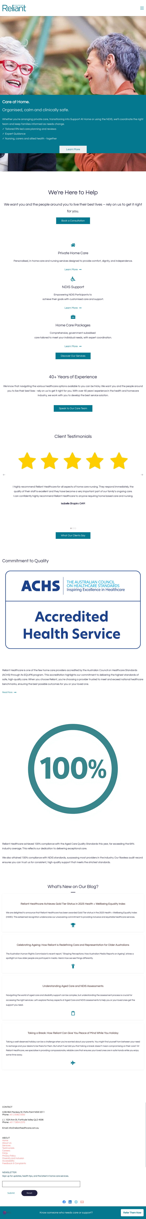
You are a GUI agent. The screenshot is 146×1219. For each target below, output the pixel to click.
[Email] (82, 1202)
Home (5, 1140)
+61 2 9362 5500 (17, 1115)
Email (5, 1177)
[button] (4, 475)
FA (3, 1153)
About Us (6, 1143)
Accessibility (8, 1161)
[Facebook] (64, 1202)
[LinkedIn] (70, 1202)
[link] (73, 700)
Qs (6, 1153)
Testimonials (8, 1148)
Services (6, 1145)
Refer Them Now (132, 1212)
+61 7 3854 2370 (17, 1122)
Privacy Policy (9, 1156)
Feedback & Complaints (14, 1163)
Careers (6, 1151)
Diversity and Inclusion (13, 1158)
